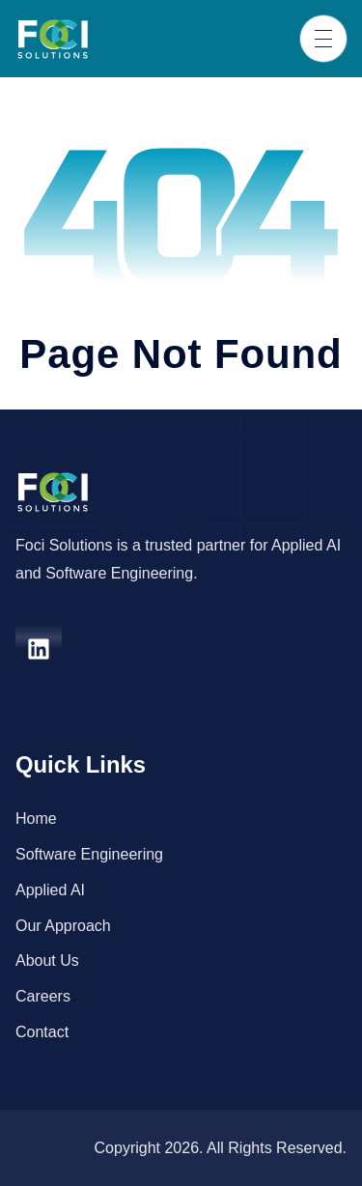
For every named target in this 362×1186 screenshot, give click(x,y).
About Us (47, 960)
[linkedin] (38, 649)
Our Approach (63, 926)
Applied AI (50, 890)
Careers (42, 996)
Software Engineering (89, 854)
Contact (42, 1032)
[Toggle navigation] (323, 38)
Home (36, 818)
